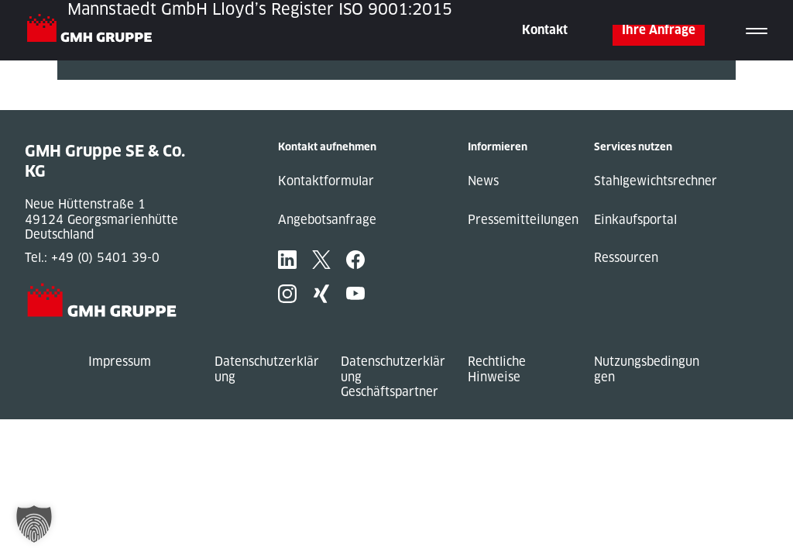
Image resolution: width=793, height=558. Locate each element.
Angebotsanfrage (327, 219)
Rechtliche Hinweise (497, 369)
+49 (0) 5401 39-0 (105, 257)
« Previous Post (102, 87)
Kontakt (545, 29)
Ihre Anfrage (658, 29)
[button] (34, 524)
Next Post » (90, 102)
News (483, 181)
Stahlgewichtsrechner (655, 181)
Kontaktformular (326, 181)
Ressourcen (626, 257)
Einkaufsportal (635, 219)
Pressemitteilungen (523, 219)
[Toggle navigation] (756, 30)
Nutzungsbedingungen (646, 369)
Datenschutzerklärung (267, 369)
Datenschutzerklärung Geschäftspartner (393, 376)
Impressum (119, 361)
